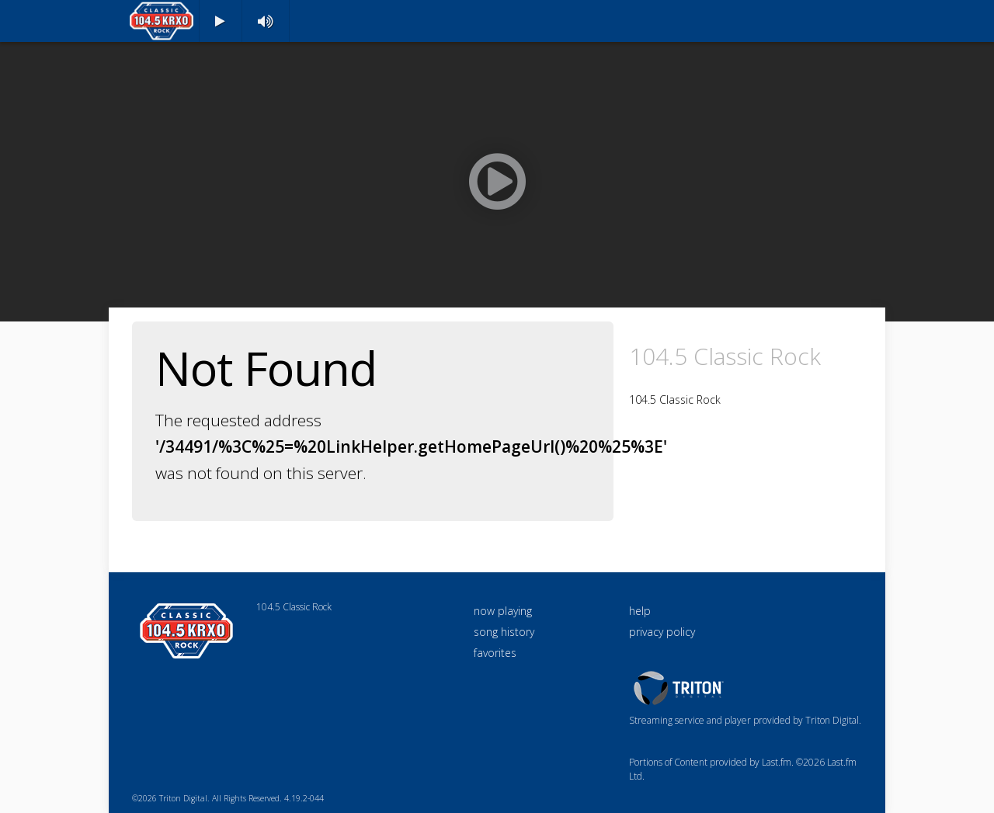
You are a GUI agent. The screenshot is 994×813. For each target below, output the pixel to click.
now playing (503, 610)
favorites (495, 652)
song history (504, 631)
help (640, 610)
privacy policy (662, 631)
